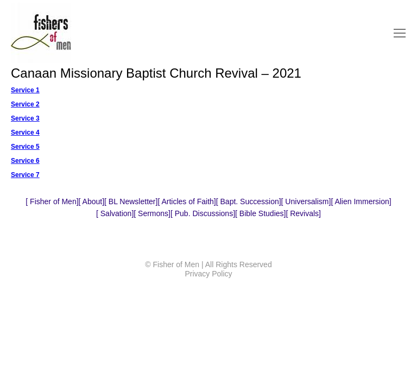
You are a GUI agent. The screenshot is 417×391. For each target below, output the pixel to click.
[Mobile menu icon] (399, 33)
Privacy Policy (208, 273)
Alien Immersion (361, 201)
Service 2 (25, 104)
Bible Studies (260, 213)
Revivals (303, 213)
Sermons (152, 213)
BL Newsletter (131, 201)
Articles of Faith (187, 201)
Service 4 (25, 132)
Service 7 (25, 175)
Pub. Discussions (203, 213)
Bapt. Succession (248, 201)
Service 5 (25, 146)
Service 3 (25, 118)
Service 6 (25, 161)
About (91, 201)
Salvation (114, 213)
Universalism (305, 201)
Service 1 (25, 90)
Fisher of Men (52, 201)
